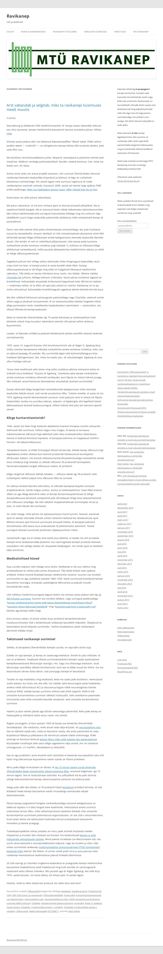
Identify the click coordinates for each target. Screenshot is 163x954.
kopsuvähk (69, 895)
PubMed (36, 903)
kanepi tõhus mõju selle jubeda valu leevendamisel (68, 739)
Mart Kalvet (74, 911)
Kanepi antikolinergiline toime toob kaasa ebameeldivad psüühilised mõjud (49, 602)
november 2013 (125, 595)
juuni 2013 (122, 603)
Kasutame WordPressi (17, 940)
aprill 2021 (122, 503)
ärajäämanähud (79, 891)
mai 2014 (121, 587)
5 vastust (11, 117)
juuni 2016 (122, 547)
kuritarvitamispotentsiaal (88, 895)
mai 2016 (121, 551)
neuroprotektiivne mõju (56, 899)
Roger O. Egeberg (93, 903)
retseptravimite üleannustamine (57, 903)
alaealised (66, 891)
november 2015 (125, 559)
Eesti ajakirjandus (125, 627)
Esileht (10, 31)
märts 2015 (122, 571)
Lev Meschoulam (15, 899)
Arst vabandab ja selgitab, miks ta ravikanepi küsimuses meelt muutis (54, 107)
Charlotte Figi (14, 277)
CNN (9, 133)
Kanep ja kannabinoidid (33, 31)
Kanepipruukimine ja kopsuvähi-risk (75, 606)
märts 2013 (122, 607)
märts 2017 (122, 519)
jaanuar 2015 (123, 575)
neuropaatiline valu (90, 727)
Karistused (120, 31)
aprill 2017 (122, 515)
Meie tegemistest (125, 631)
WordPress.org (124, 671)
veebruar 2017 (124, 523)
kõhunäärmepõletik (53, 895)
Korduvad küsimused (95, 31)
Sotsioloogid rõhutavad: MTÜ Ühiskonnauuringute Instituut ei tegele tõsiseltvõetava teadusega (136, 411)
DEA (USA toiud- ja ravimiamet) (27, 895)
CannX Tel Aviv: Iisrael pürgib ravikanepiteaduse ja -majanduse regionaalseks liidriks (133, 383)
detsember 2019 (125, 507)
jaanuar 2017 (123, 527)
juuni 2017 (122, 511)
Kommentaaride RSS (127, 667)
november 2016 (125, 531)
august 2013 (123, 599)
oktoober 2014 (124, 583)
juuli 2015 (122, 567)
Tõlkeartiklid (34, 891)
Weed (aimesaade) (38, 911)
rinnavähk (79, 903)
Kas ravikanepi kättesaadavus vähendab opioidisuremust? (130, 455)
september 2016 (125, 535)
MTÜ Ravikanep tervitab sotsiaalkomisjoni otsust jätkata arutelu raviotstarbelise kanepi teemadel (136, 479)
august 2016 (123, 539)
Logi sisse (122, 659)
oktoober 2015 (124, 563)
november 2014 (125, 579)
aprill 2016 (122, 555)
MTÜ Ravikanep (141, 31)
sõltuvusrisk (22, 911)
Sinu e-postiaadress (127, 220)
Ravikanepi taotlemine (65, 31)
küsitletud (68, 787)
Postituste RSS (124, 663)
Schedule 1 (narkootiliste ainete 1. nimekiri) (42, 907)
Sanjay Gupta (13, 907)
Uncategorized (124, 639)
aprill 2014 (122, 591)
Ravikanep (18, 16)
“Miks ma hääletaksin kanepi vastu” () (62, 189)
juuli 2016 (122, 543)
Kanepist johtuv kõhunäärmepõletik (27, 606)
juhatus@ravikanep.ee (128, 180)
